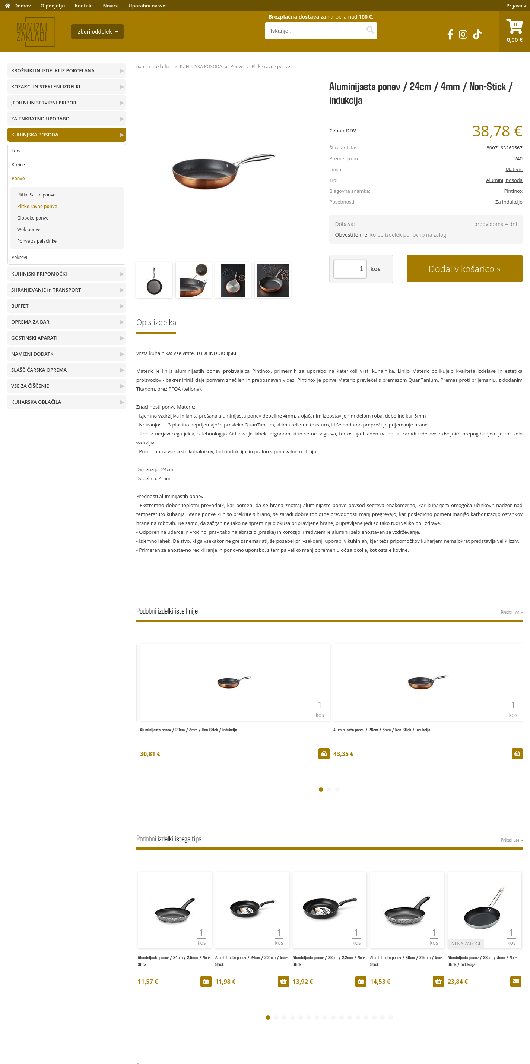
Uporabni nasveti (148, 5)
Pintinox (513, 191)
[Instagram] (463, 34)
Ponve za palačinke (37, 241)
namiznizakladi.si (154, 66)
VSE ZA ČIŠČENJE (30, 386)
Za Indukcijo (509, 201)
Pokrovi (19, 257)
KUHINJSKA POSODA (34, 134)
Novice (111, 5)
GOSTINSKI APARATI (34, 337)
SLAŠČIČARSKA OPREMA (39, 369)
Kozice (18, 164)
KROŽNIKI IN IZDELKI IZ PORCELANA (53, 70)
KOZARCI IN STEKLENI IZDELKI (45, 86)
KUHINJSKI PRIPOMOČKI (39, 273)
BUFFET (20, 305)
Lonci (17, 151)
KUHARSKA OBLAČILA (36, 402)
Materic (514, 169)
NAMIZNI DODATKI (33, 353)
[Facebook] (450, 34)
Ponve (18, 178)
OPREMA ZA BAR (30, 321)
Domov (22, 5)
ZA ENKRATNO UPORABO (40, 118)
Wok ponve (28, 229)
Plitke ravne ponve (37, 206)
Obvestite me (351, 234)
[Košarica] (514, 31)
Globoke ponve (32, 218)
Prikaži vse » (512, 612)
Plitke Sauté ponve (36, 195)
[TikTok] (477, 34)
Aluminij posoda (504, 180)
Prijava (517, 5)
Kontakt (84, 5)
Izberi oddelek (97, 31)
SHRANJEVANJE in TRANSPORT (46, 289)
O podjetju (53, 5)
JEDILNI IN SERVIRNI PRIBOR (43, 102)
